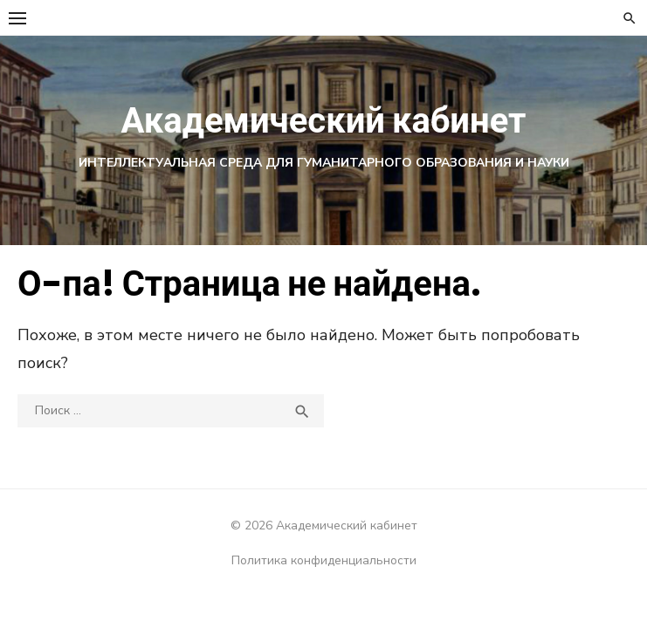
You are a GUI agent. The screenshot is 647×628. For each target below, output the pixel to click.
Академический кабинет (324, 120)
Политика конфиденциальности (323, 560)
